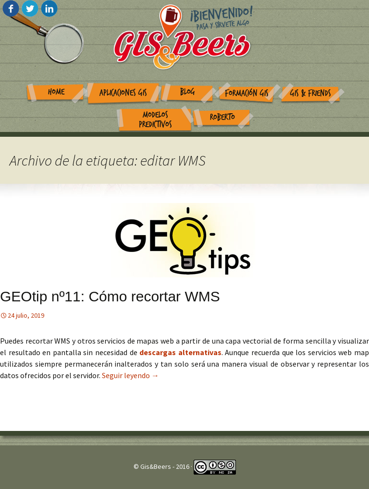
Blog (187, 92)
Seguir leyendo (130, 375)
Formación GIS (247, 93)
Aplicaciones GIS (123, 93)
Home (56, 92)
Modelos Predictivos (155, 120)
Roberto (222, 117)
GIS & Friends (310, 93)
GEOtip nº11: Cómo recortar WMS (110, 296)
